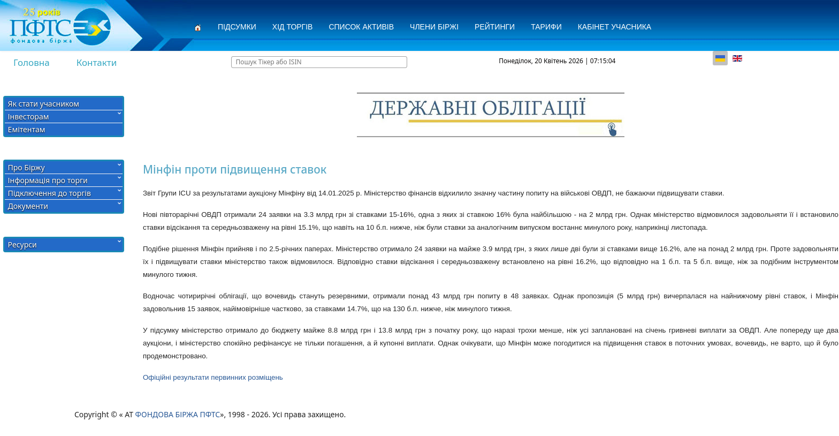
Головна (31, 62)
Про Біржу (26, 167)
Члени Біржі (434, 26)
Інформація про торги (48, 180)
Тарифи (546, 26)
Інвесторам (28, 116)
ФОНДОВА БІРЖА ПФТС (177, 414)
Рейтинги (495, 26)
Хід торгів (292, 26)
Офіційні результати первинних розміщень (213, 377)
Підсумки (237, 26)
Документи (28, 206)
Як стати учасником (43, 104)
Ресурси (22, 244)
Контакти (97, 62)
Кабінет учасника (615, 26)
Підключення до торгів (49, 193)
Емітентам (26, 129)
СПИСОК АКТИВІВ (361, 26)
